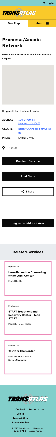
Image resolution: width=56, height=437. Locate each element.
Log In (50, 3)
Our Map (14, 23)
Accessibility (20, 418)
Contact (20, 409)
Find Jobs (28, 176)
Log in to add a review (28, 223)
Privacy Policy (20, 422)
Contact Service (28, 161)
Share (30, 191)
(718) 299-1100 (26, 137)
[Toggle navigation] (42, 23)
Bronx (13, 148)
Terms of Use (36, 409)
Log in (20, 413)
